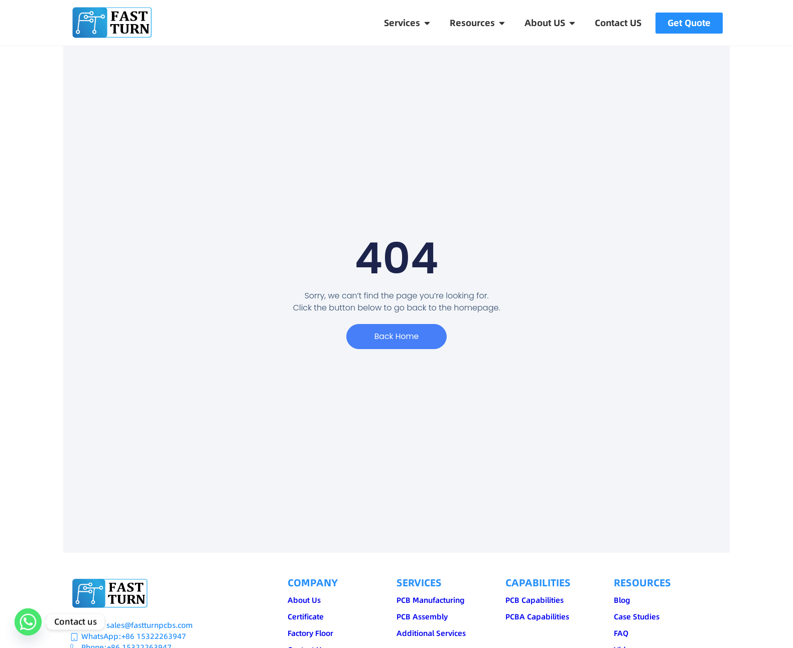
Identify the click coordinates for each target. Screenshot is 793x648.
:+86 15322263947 (152, 636)
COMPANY (313, 583)
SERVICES (419, 583)
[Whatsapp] (28, 621)
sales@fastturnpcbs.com (149, 625)
